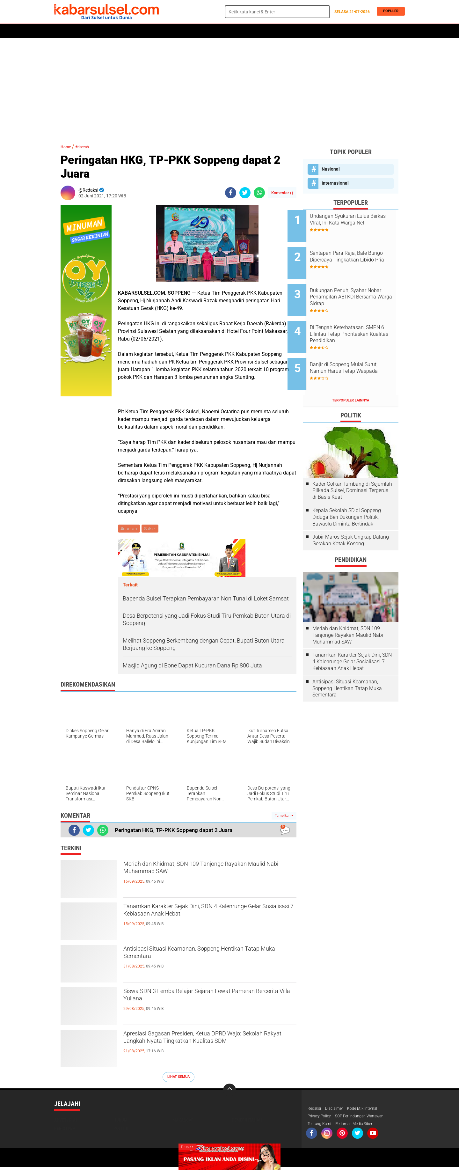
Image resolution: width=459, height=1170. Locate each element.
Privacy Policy (321, 1118)
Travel (286, 31)
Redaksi (315, 1110)
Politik (83, 31)
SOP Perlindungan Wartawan (368, 1118)
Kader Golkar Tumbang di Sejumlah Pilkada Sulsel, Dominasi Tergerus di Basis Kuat (352, 466)
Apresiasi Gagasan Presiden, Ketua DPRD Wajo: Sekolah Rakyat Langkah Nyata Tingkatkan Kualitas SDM (208, 1046)
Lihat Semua (178, 1078)
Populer (388, 12)
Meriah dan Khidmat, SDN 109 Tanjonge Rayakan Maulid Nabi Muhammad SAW (194, 871)
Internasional (335, 183)
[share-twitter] (245, 192)
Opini (233, 31)
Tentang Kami (321, 1126)
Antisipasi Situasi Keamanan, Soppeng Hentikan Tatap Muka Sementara (208, 956)
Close (187, 1146)
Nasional (331, 169)
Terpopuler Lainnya (350, 376)
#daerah (88, 146)
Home (63, 31)
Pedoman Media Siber (360, 1126)
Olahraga (181, 31)
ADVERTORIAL (259, 31)
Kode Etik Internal (369, 1110)
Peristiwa (152, 31)
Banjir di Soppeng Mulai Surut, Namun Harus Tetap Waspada (359, 348)
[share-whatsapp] (259, 192)
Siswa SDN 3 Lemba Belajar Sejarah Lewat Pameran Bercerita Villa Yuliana (199, 999)
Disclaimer (337, 1110)
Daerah (105, 31)
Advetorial (66, 1121)
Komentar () (282, 192)
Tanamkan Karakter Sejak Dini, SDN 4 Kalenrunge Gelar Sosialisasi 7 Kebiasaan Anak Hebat (207, 919)
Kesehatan (209, 31)
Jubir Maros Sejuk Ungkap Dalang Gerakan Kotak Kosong (350, 516)
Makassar (183, 1121)
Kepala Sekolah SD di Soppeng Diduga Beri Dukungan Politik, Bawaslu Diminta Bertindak (346, 493)
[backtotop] (229, 1091)
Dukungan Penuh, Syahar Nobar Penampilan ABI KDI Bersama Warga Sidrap (355, 287)
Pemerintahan (247, 1121)
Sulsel (151, 529)
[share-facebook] (230, 192)
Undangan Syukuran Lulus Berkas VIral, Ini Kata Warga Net (356, 222)
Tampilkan (284, 816)
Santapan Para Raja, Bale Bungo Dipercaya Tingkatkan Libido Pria (357, 255)
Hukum (128, 31)
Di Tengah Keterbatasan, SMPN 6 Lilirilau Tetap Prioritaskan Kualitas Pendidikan (352, 319)
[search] (277, 11)
